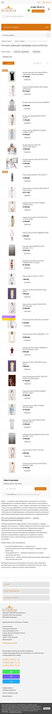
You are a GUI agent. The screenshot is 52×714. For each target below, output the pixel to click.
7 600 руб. (26, 279)
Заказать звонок (38, 11)
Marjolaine (36, 52)
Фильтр (8, 63)
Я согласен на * (23, 494)
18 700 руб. (26, 410)
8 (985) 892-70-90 (11, 665)
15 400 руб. (26, 395)
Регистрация (46, 2)
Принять (46, 708)
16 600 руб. (26, 308)
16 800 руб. (26, 250)
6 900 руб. (26, 352)
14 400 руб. (26, 468)
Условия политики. (15, 712)
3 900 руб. (26, 294)
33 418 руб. (26, 91)
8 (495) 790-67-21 (38, 7)
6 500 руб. (26, 453)
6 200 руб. (26, 323)
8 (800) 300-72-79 (11, 662)
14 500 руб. (26, 105)
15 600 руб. (26, 337)
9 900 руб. (26, 236)
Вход (39, 2)
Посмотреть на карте (9, 643)
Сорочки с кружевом (21, 52)
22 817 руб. (26, 192)
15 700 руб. (26, 76)
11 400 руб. (26, 120)
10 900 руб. (26, 221)
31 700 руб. (26, 381)
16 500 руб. (26, 207)
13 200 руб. (26, 178)
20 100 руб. (26, 265)
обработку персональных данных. (27, 494)
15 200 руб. (26, 134)
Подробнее (27, 79)
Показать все (7, 57)
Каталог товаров (26, 27)
